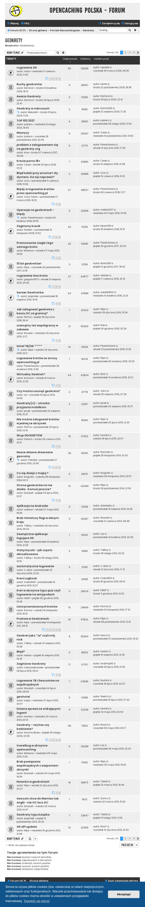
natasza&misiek (33, 667)
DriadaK (28, 492)
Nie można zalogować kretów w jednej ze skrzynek (38, 421)
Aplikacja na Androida (32, 506)
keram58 (105, 225)
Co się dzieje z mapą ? (33, 473)
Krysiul (104, 724)
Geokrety (13, 40)
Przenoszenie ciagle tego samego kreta (35, 245)
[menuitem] (25, 23)
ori (25, 394)
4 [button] (133, 52)
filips (26, 267)
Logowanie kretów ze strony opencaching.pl (37, 360)
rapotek (104, 67)
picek (27, 411)
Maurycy (23, 133)
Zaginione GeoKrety (31, 664)
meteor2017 (106, 209)
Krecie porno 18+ (28, 161)
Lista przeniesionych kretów (37, 606)
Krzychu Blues (32, 732)
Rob (102, 325)
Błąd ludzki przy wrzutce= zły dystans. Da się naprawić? (37, 175)
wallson (28, 509)
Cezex (103, 132)
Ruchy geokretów (29, 84)
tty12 (102, 374)
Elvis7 (103, 826)
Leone (103, 84)
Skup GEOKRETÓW (29, 435)
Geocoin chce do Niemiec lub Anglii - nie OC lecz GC (38, 800)
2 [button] (125, 52)
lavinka (104, 435)
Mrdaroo (29, 250)
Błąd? (21, 652)
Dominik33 (106, 108)
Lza (102, 533)
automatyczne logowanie (35, 566)
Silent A (104, 696)
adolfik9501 (107, 292)
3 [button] (129, 52)
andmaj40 (106, 663)
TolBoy (28, 525)
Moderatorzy (27, 45)
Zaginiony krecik (28, 226)
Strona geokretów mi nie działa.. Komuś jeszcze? (34, 487)
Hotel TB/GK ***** (29, 346)
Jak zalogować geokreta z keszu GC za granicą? (35, 311)
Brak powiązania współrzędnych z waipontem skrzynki (37, 765)
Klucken (28, 333)
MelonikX (33, 112)
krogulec (29, 476)
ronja (27, 71)
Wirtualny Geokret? (31, 374)
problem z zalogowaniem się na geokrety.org (37, 147)
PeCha (28, 317)
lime (26, 152)
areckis (104, 275)
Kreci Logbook (27, 578)
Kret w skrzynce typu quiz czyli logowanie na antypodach (38, 592)
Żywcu (104, 798)
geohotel (23, 697)
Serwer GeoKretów (30, 292)
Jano (103, 390)
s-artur (28, 570)
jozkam (28, 124)
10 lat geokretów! (29, 263)
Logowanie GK (27, 67)
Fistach (28, 439)
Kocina (28, 610)
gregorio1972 (31, 279)
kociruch (29, 378)
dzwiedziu (106, 505)
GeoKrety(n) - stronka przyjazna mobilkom (33, 405)
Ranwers (105, 452)
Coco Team (31, 196)
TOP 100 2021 (25, 120)
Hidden (28, 229)
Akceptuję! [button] (124, 894)
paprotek (33, 296)
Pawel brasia (107, 144)
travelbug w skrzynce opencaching (32, 747)
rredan (28, 655)
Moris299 (105, 263)
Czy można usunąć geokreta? (38, 391)
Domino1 (29, 88)
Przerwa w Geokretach (33, 619)
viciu (26, 180)
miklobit (32, 460)
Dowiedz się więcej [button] (36, 901)
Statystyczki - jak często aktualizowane (34, 552)
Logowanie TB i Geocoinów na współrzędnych (38, 682)
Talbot (104, 781)
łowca (104, 635)
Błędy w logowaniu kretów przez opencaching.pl (35, 191)
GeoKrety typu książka (33, 815)
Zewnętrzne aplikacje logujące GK (32, 536)
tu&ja (27, 700)
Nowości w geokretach (33, 782)
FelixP (27, 598)
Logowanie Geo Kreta (32, 276)
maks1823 (29, 582)
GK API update (27, 827)
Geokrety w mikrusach (33, 108)
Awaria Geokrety (29, 96)
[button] (138, 53)
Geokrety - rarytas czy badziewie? (33, 727)
